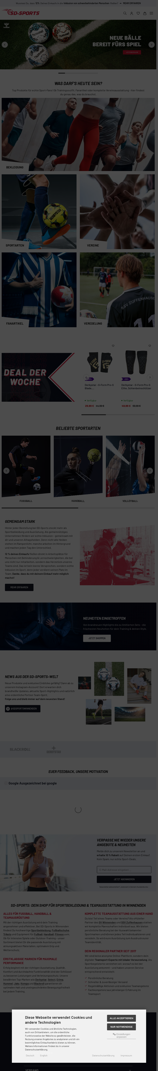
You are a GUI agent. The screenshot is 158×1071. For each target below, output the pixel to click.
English (43, 1055)
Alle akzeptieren (121, 1018)
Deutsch (30, 1055)
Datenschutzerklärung (103, 1055)
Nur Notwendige (121, 1027)
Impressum (126, 1055)
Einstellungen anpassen (121, 1035)
